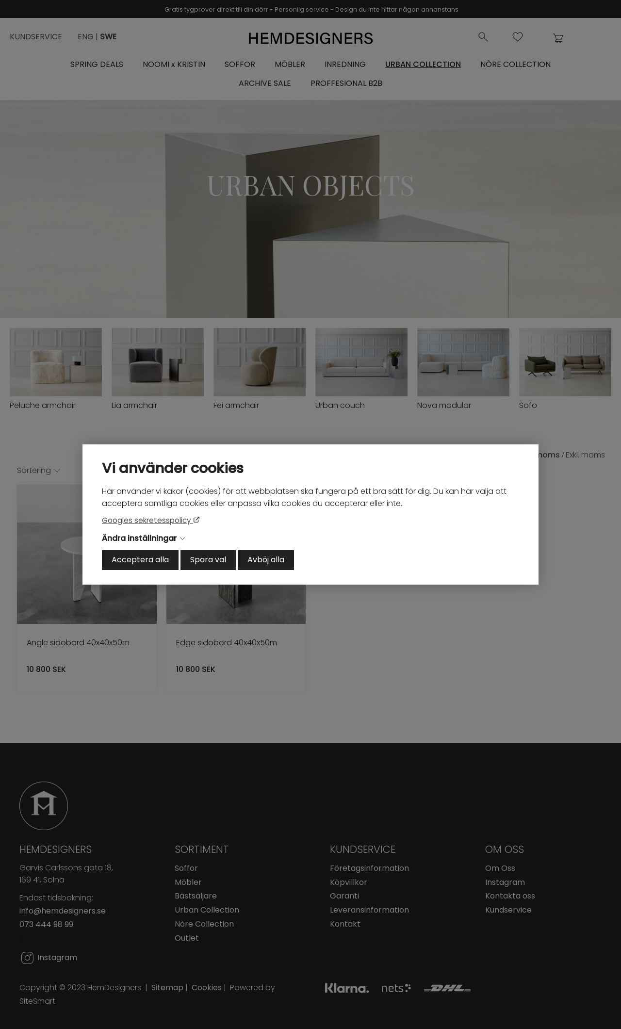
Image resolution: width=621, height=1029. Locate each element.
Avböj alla (265, 559)
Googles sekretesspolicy (147, 520)
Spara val (208, 559)
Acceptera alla (140, 559)
